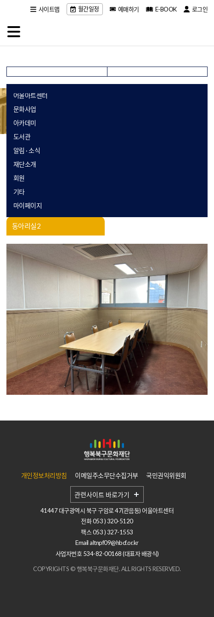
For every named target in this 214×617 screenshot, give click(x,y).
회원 (19, 178)
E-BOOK (161, 9)
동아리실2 (26, 226)
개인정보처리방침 (44, 476)
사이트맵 (45, 9)
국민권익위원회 (166, 476)
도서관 (22, 136)
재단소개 (24, 164)
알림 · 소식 (26, 150)
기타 (19, 192)
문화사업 (24, 109)
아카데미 (24, 123)
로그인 (196, 9)
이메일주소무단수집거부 (106, 476)
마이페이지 (27, 205)
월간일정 (84, 8)
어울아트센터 (30, 95)
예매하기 (124, 9)
